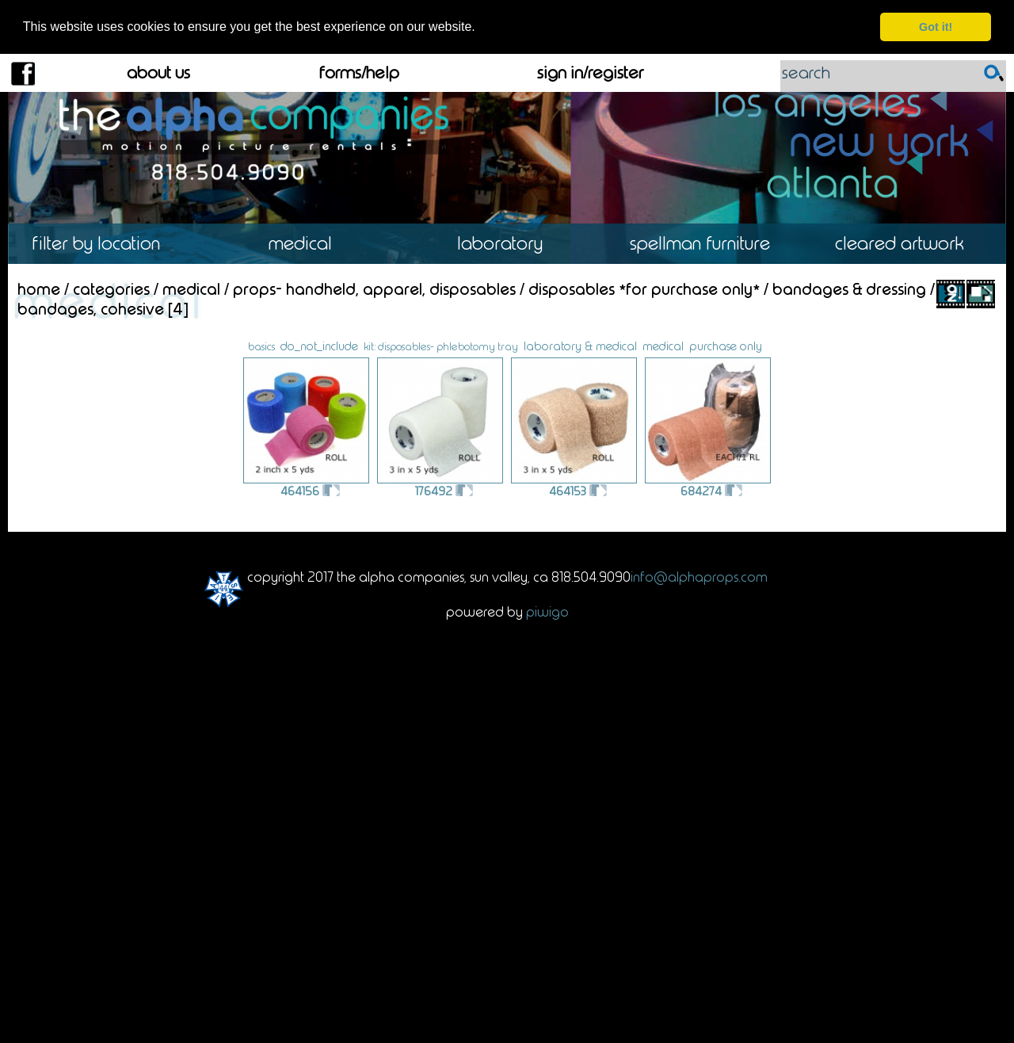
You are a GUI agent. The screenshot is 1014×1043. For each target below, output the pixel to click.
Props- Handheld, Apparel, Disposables (374, 288)
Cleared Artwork (906, 244)
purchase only (725, 345)
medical (663, 345)
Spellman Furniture (706, 244)
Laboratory (507, 244)
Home (38, 288)
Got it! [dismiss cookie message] (935, 27)
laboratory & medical (580, 345)
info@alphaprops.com (699, 576)
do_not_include (319, 345)
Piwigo (547, 611)
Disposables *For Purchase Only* (644, 288)
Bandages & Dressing (849, 288)
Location (107, 244)
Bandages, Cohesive (90, 308)
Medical (307, 244)
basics (261, 346)
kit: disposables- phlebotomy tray (441, 345)
